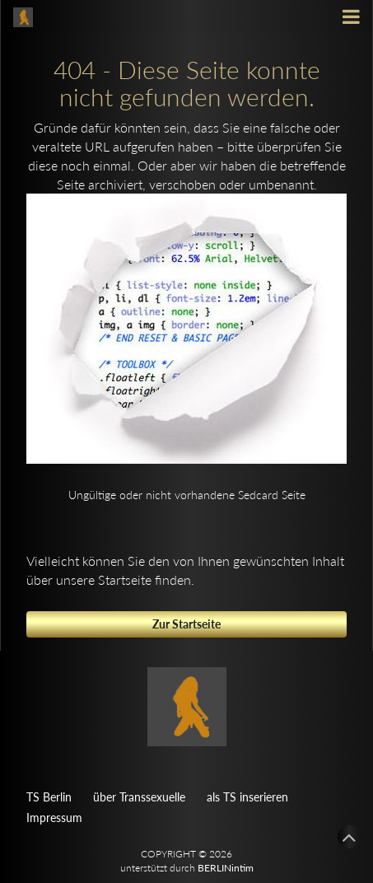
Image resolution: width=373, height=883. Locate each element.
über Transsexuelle (139, 797)
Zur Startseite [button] (186, 624)
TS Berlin (49, 797)
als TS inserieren (247, 797)
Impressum (54, 818)
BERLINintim (226, 868)
